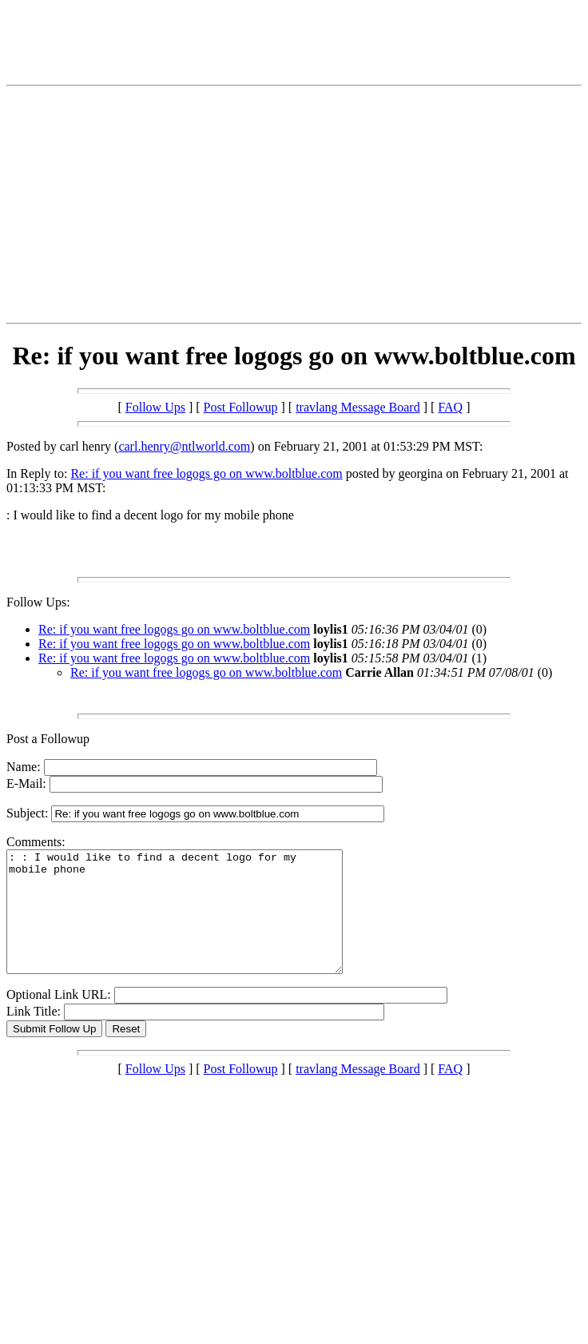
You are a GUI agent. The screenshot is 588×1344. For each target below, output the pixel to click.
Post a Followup (47, 739)
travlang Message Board (358, 407)
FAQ (450, 407)
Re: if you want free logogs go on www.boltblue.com (206, 473)
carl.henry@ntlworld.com (184, 446)
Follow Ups (155, 407)
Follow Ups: (38, 602)
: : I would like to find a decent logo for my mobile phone (194, 923)
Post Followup (241, 407)
